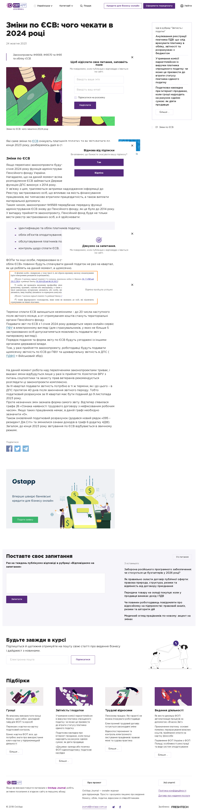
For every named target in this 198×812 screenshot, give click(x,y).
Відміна (99, 173)
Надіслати (85, 105)
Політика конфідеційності (172, 791)
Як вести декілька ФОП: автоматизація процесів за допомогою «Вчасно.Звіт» (169, 719)
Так (99, 162)
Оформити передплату (159, 6)
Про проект (94, 783)
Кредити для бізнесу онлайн (123, 6)
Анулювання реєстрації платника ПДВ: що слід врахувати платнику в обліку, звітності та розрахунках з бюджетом (171, 45)
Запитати (16, 599)
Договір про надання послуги (174, 796)
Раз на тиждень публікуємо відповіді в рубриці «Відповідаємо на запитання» (50, 565)
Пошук (85, 6)
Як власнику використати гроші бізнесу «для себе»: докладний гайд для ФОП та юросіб (23, 719)
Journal (18, 9)
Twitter (17, 449)
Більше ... (164, 112)
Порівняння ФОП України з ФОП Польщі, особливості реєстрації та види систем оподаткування (172, 744)
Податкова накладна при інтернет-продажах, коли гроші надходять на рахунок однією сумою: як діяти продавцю (171, 96)
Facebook (9, 449)
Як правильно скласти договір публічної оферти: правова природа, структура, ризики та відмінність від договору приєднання (156, 582)
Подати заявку (25, 520)
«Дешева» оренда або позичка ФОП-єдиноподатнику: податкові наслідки (74, 750)
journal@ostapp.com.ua (94, 807)
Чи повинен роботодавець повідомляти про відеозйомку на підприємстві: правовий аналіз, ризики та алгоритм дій (155, 606)
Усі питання (182, 557)
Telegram (26, 449)
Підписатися (83, 660)
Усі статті (169, 783)
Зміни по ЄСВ (166, 127)
